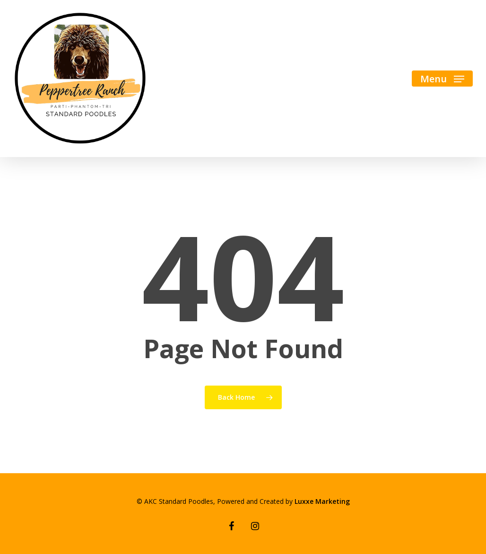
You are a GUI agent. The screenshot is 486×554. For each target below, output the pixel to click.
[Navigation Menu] (442, 79)
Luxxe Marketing (322, 501)
